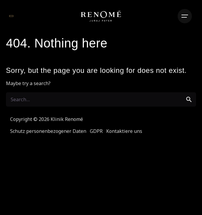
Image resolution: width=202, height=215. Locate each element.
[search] (189, 99)
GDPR (96, 131)
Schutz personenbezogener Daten (48, 131)
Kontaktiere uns (124, 131)
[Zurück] (11, 16)
